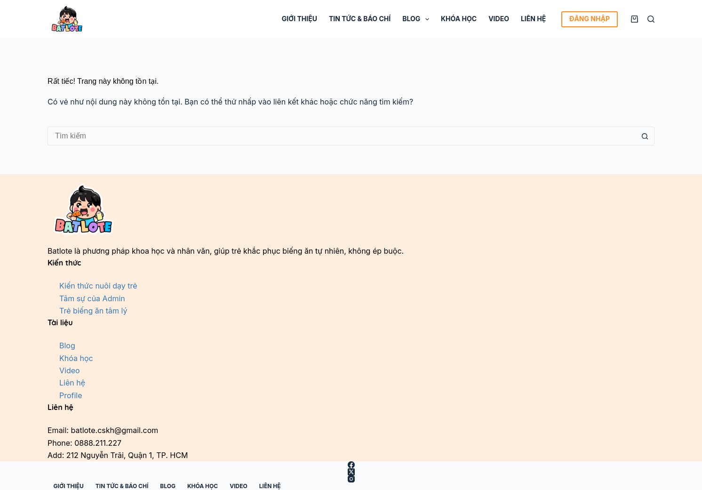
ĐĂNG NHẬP (589, 19)
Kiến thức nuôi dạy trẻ (98, 285)
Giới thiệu (299, 19)
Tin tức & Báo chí (360, 19)
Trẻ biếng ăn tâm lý (93, 310)
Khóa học (459, 19)
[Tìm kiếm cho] (342, 136)
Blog (417, 19)
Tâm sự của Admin (92, 298)
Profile (70, 395)
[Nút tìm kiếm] (645, 136)
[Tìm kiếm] (650, 19)
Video (498, 19)
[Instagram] (351, 478)
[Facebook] (351, 464)
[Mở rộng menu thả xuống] (427, 19)
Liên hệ (533, 19)
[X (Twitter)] (351, 471)
